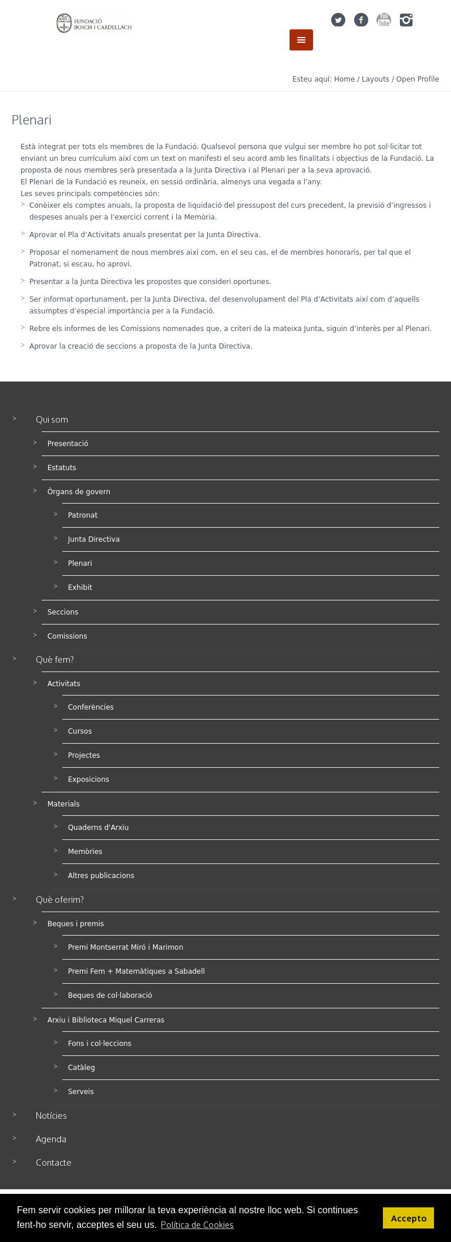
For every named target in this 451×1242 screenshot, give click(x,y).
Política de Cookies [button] (197, 1225)
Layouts (375, 79)
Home (344, 79)
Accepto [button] (408, 1218)
